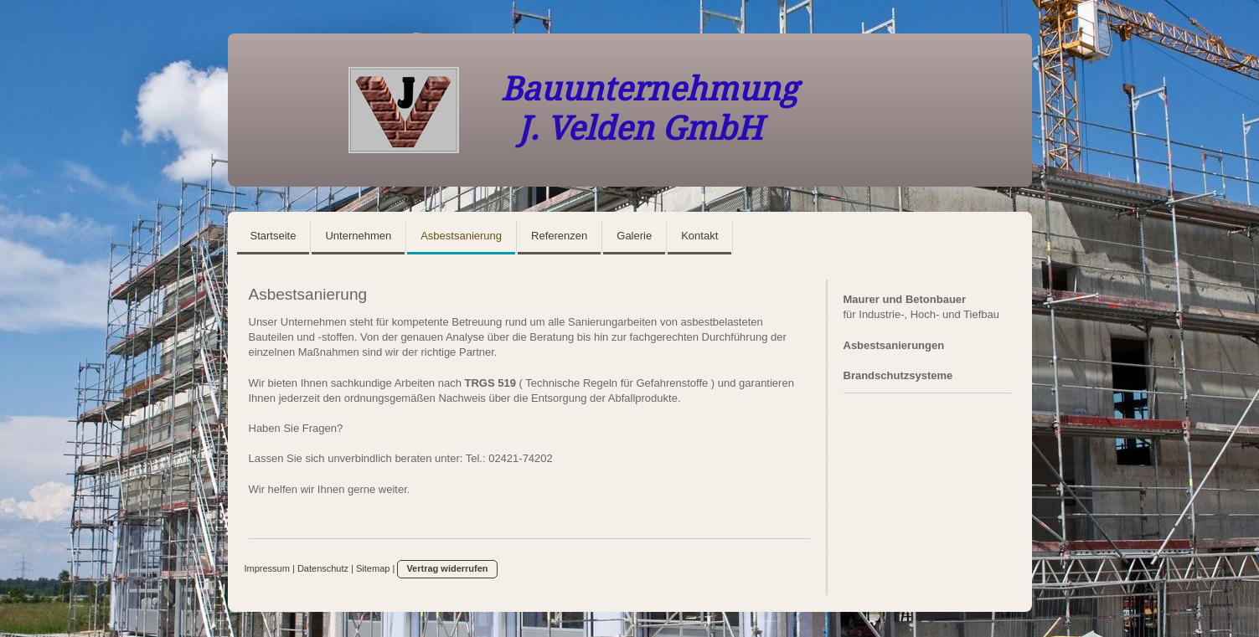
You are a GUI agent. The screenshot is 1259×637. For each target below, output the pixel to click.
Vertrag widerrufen (447, 568)
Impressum (267, 568)
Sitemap (373, 568)
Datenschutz (322, 568)
